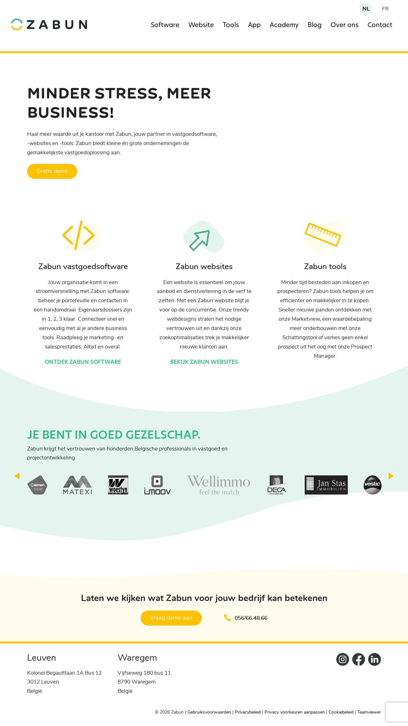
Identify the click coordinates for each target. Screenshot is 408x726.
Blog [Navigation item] (315, 25)
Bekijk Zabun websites (204, 362)
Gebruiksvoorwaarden (209, 712)
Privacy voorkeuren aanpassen (295, 712)
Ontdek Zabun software (83, 362)
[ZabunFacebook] (357, 678)
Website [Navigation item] (201, 25)
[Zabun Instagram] (341, 678)
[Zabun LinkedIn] (373, 678)
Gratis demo (52, 171)
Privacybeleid (248, 712)
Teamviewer (369, 712)
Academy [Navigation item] (284, 25)
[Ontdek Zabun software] (83, 241)
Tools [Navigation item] (231, 25)
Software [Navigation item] (165, 25)
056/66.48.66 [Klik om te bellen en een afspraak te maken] (245, 617)
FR (385, 8)
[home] (55, 19)
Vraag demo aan (171, 618)
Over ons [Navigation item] (345, 25)
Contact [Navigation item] (380, 25)
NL (365, 8)
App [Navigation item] (254, 25)
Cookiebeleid (341, 712)
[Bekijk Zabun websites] (204, 241)
